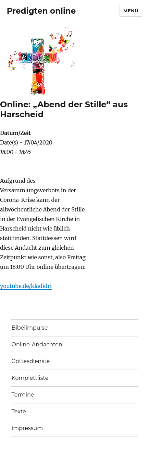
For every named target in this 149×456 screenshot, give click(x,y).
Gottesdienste (30, 361)
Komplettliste (29, 378)
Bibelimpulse (29, 327)
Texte (18, 411)
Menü (130, 10)
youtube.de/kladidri (26, 285)
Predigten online (41, 11)
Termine (22, 394)
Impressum (27, 428)
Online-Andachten (36, 344)
